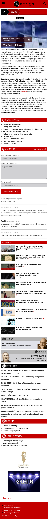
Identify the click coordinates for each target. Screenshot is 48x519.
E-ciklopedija (12, 436)
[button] (3, 3)
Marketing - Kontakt (11, 510)
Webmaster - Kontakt (11, 508)
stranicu (24, 92)
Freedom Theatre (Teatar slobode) (15, 445)
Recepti (8, 421)
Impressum (7, 505)
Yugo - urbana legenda (10, 443)
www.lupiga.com (17, 516)
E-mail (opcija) (24, 184)
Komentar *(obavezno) (24, 170)
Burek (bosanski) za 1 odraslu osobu (15, 428)
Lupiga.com (7, 498)
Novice (14, 12)
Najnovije (6, 242)
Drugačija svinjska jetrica (11, 430)
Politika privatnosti (10, 513)
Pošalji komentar (11, 191)
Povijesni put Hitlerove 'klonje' (13, 441)
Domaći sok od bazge (10, 426)
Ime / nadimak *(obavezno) (24, 157)
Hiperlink (9, 366)
